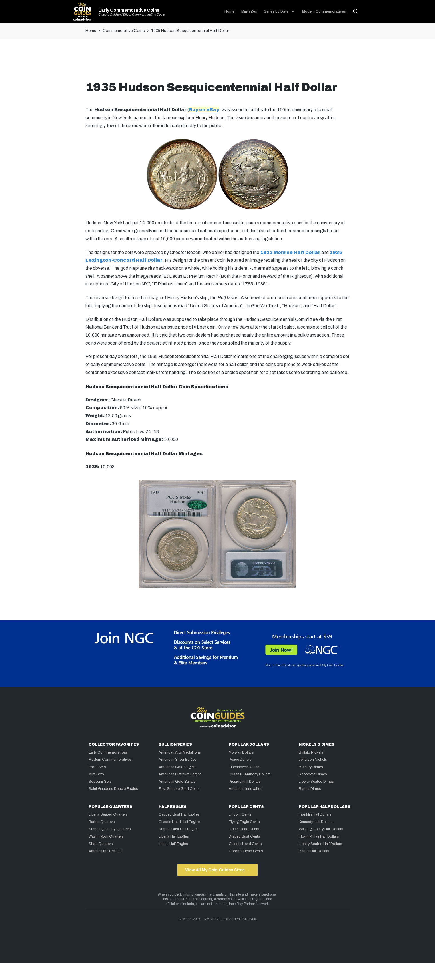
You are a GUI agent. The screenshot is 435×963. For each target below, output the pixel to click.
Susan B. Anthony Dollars (250, 774)
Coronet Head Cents (246, 851)
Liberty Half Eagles (174, 836)
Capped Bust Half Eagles (179, 814)
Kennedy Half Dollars (316, 822)
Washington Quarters (106, 836)
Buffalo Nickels (311, 752)
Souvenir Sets (100, 782)
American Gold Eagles (177, 767)
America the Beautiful (106, 851)
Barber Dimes (310, 789)
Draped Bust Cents (244, 836)
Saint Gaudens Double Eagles (113, 789)
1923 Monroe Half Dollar (290, 252)
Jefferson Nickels (313, 760)
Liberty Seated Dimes (316, 782)
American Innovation (245, 789)
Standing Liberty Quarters (110, 829)
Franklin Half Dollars (315, 814)
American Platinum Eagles (180, 774)
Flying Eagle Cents (244, 822)
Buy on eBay (204, 109)
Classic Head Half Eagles (179, 822)
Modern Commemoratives (110, 760)
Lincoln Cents (240, 814)
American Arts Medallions (180, 752)
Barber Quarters (102, 822)
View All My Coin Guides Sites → (217, 870)
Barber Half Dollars (314, 851)
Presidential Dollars (245, 782)
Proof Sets (97, 767)
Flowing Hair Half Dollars (319, 836)
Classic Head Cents (245, 844)
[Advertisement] (217, 62)
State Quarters (101, 844)
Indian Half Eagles (173, 844)
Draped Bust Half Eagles (179, 829)
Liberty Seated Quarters (108, 814)
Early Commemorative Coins (128, 10)
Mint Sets (96, 774)
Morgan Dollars (241, 752)
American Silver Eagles (178, 760)
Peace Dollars (240, 760)
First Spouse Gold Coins (179, 789)
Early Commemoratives (108, 752)
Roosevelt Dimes (313, 774)
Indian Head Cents (244, 829)
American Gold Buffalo (177, 782)
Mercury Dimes (311, 767)
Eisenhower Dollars (244, 767)
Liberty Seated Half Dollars (320, 844)
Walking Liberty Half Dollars (321, 829)
